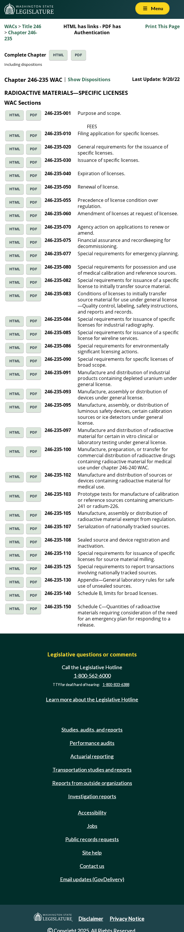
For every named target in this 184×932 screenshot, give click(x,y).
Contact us (92, 866)
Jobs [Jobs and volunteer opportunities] (92, 826)
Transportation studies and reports (92, 769)
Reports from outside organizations (92, 783)
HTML (58, 55)
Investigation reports (92, 796)
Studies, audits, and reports (92, 729)
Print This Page (162, 26)
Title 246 (31, 26)
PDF (78, 55)
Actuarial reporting (92, 756)
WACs (10, 26)
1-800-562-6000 (92, 675)
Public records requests (92, 839)
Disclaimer (91, 918)
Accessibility (92, 812)
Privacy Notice (127, 918)
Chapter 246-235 (20, 35)
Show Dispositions (89, 79)
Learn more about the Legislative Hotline (92, 699)
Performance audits (92, 743)
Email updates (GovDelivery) (92, 879)
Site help (92, 852)
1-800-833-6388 (116, 685)
